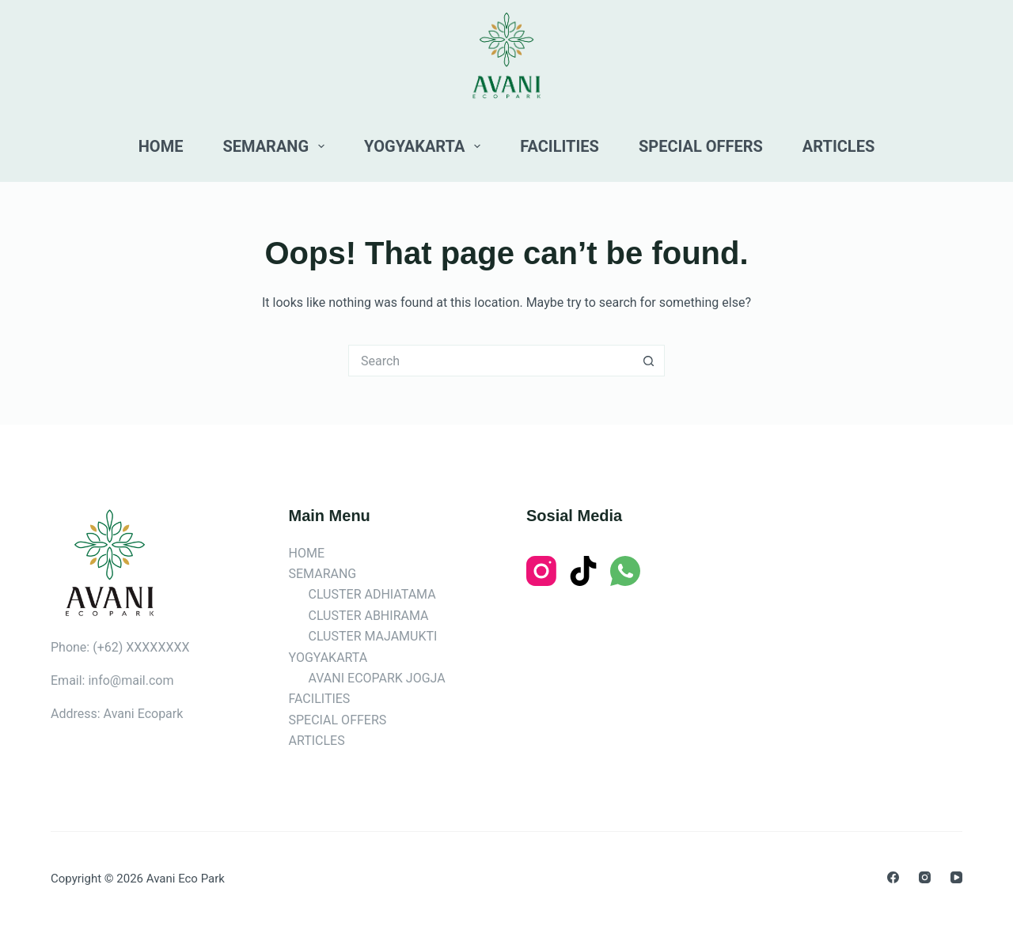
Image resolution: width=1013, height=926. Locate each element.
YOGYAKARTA (425, 146)
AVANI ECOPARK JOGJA (377, 678)
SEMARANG (276, 146)
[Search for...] (490, 360)
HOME (161, 146)
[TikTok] (583, 571)
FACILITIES (559, 146)
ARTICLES (838, 146)
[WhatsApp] (625, 571)
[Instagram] (541, 571)
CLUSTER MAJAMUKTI (373, 636)
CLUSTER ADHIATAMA (372, 594)
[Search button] (649, 360)
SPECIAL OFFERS (701, 146)
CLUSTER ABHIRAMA (369, 615)
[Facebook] (893, 877)
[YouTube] (956, 877)
